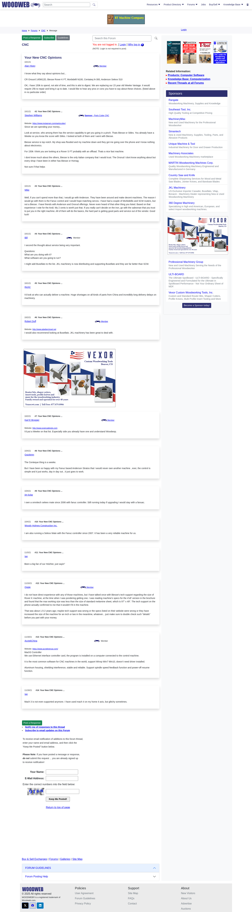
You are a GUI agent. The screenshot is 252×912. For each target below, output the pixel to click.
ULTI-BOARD (176, 274)
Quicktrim (29, 454)
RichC (28, 287)
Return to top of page (58, 807)
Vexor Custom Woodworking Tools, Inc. (191, 292)
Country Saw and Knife (182, 175)
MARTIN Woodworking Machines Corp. (191, 162)
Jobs (203, 4)
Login (184, 29)
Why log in (136, 44)
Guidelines (63, 37)
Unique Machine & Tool (182, 143)
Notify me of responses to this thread (45, 727)
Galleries (65, 859)
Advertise (186, 903)
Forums (192, 4)
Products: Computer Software (186, 75)
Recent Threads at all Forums (186, 83)
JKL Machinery (177, 187)
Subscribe (49, 37)
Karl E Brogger (32, 420)
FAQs (131, 898)
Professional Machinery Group (186, 262)
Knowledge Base (233, 4)
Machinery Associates (181, 153)
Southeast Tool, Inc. (180, 109)
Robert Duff (30, 321)
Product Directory (174, 4)
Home (24, 30)
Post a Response (31, 37)
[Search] (66, 5)
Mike (27, 190)
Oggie (28, 587)
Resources (153, 4)
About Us (186, 898)
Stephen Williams (33, 115)
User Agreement (84, 893)
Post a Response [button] (32, 723)
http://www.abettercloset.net (44, 329)
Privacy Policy (83, 903)
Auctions (186, 908)
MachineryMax (177, 119)
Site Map (77, 859)
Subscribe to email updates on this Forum (47, 730)
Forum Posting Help (36, 876)
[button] (25, 905)
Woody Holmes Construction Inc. (41, 525)
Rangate (173, 100)
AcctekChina (31, 641)
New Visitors (188, 893)
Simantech (175, 131)
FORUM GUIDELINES (38, 868)
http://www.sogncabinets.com (44, 428)
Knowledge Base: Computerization (189, 79)
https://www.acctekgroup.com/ (45, 649)
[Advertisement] (90, 833)
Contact (132, 903)
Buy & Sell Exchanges (34, 859)
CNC (43, 30)
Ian (26, 556)
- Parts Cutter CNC (97, 115)
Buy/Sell (214, 4)
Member (99, 66)
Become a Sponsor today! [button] (197, 305)
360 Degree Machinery (182, 203)
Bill (26, 237)
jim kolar (29, 495)
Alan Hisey (30, 66)
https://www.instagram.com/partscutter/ (49, 123)
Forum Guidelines (85, 898)
